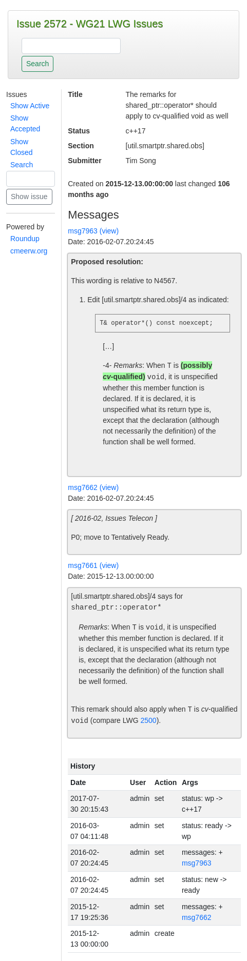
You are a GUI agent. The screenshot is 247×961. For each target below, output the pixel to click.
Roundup (25, 238)
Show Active (29, 106)
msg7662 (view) (93, 487)
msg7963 (197, 863)
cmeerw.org (28, 251)
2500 (149, 721)
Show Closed (21, 147)
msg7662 (197, 917)
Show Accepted (25, 123)
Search (21, 165)
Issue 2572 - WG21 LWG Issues (89, 23)
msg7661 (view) (93, 565)
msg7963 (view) (93, 231)
